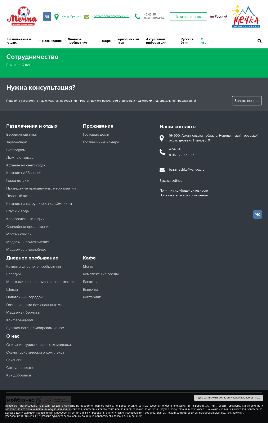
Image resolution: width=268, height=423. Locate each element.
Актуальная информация (156, 41)
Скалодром (16, 150)
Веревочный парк (21, 134)
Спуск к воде (17, 211)
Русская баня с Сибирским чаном (35, 328)
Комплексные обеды (101, 274)
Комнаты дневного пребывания (33, 266)
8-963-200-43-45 (155, 18)
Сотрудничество (20, 368)
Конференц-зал (19, 320)
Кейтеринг (92, 297)
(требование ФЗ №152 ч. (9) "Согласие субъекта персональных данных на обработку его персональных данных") (73, 416)
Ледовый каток (19, 196)
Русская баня (187, 41)
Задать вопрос (246, 101)
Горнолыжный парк (128, 41)
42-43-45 (150, 14)
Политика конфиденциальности (184, 190)
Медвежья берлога (23, 312)
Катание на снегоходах (25, 165)
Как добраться (71, 16)
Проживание (54, 41)
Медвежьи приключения (27, 242)
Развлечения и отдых (23, 41)
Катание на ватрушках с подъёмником (39, 203)
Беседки (13, 274)
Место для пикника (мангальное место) (39, 282)
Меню (88, 266)
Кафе (108, 41)
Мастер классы (19, 234)
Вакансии (14, 360)
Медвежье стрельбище (26, 249)
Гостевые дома (96, 134)
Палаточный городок (24, 297)
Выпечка (90, 289)
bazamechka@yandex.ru (111, 16)
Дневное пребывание (84, 41)
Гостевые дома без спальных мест (36, 305)
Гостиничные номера (101, 142)
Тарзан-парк (16, 142)
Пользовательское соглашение (184, 195)
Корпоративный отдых (25, 219)
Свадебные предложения (28, 226)
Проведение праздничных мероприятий (41, 188)
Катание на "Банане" (23, 173)
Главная (11, 64)
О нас (206, 41)
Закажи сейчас (171, 181)
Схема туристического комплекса (35, 352)
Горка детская (18, 180)
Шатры (12, 289)
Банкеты (90, 282)
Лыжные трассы (20, 157)
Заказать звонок (188, 17)
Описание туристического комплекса (38, 345)
